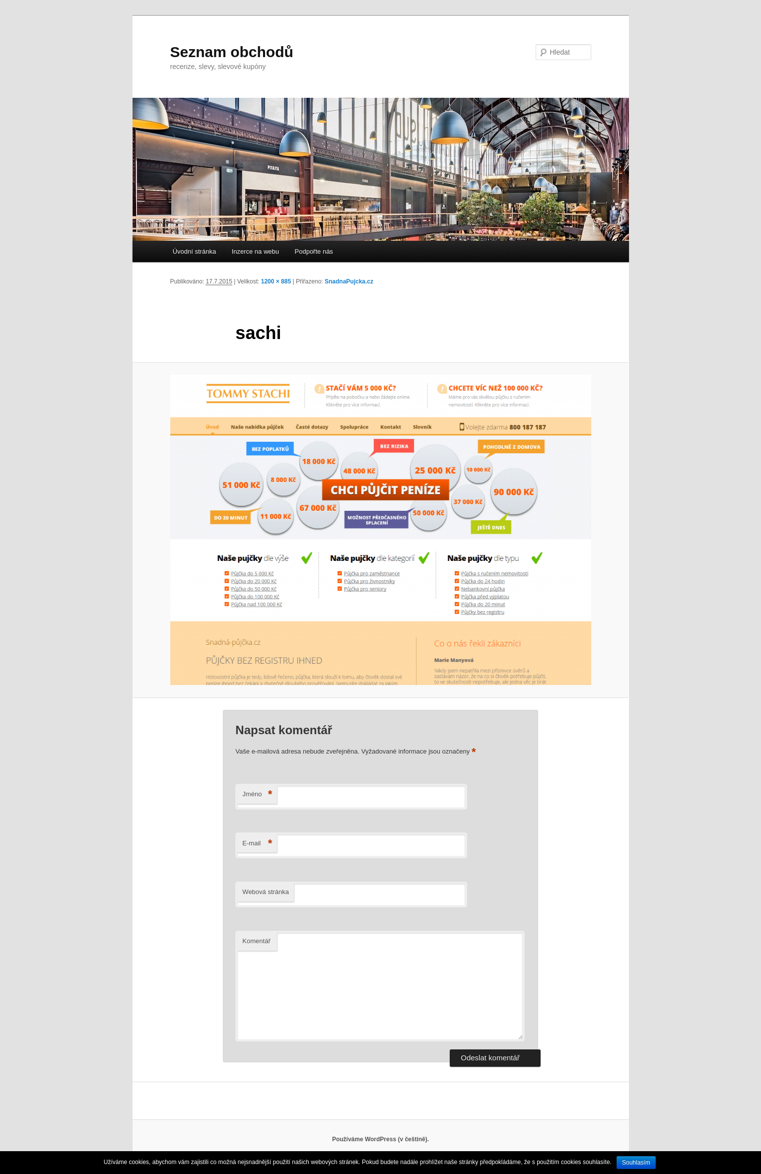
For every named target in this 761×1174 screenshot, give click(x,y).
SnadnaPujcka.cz (349, 281)
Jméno (257, 794)
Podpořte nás (314, 251)
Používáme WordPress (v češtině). (380, 1139)
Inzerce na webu (255, 251)
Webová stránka (265, 892)
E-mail (257, 843)
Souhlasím (636, 1162)
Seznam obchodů (231, 52)
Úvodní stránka (194, 251)
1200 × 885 (276, 281)
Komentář (256, 941)
